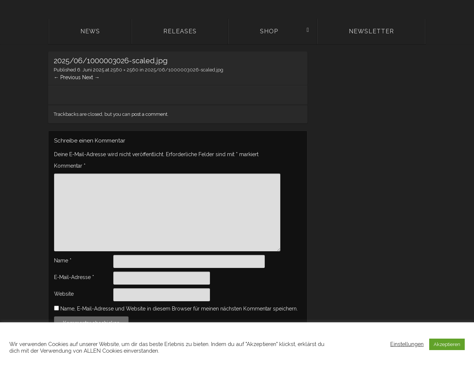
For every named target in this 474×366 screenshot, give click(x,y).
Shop (269, 31)
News (90, 31)
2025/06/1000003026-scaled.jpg (184, 70)
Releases (180, 31)
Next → (91, 77)
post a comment (149, 114)
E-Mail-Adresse (74, 277)
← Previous (67, 77)
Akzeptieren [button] (447, 344)
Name (62, 260)
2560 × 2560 (124, 70)
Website (64, 294)
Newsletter (371, 31)
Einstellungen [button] (407, 344)
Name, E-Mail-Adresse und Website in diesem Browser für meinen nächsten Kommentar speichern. (179, 309)
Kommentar (70, 166)
